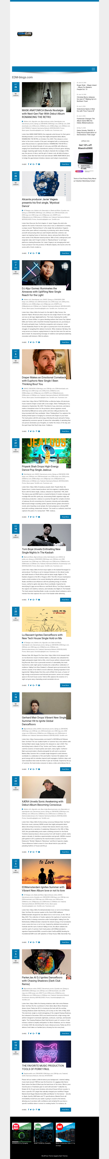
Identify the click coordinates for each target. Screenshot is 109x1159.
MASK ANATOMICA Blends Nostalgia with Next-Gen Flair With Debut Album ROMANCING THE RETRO (43, 114)
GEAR (23, 1076)
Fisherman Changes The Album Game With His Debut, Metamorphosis (86, 121)
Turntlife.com (48, 130)
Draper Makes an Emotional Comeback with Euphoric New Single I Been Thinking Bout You (44, 381)
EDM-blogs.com (53, 123)
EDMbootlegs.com (55, 126)
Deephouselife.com (29, 1073)
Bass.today (44, 809)
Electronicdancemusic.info (30, 649)
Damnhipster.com (59, 121)
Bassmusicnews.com (54, 809)
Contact (92, 181)
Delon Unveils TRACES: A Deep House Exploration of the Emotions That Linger (86, 133)
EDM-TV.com (43, 993)
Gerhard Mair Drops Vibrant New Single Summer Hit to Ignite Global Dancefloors (44, 721)
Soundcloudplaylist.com (37, 130)
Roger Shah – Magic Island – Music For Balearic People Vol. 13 (86, 87)
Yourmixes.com (57, 130)
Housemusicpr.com (64, 563)
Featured (34, 128)
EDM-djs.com (62, 123)
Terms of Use (78, 178)
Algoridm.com (36, 121)
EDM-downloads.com (61, 213)
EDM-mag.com (26, 215)
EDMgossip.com (47, 215)
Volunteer (79, 181)
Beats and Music (56, 210)
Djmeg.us (37, 123)
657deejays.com (29, 210)
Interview (41, 1076)
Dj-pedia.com (65, 210)
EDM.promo (36, 126)
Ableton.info (27, 121)
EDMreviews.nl (37, 217)
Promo (62, 128)
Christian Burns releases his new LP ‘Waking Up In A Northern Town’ (86, 99)
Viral (55, 1156)
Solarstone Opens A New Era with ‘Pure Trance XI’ (86, 110)
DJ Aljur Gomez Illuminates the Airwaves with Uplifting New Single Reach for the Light (41, 292)
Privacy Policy (87, 178)
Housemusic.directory (28, 997)
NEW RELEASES (55, 128)
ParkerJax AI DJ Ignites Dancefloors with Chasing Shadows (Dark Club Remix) (42, 981)
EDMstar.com (66, 126)
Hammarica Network (43, 128)
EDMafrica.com (44, 126)
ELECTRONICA (26, 128)
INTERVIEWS (48, 1076)
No (15, 94)
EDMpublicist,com (27, 217)
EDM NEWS (44, 123)
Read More (65, 164)
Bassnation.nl (46, 210)
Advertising (86, 181)
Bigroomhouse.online (47, 121)
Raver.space (25, 130)
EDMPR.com (56, 215)
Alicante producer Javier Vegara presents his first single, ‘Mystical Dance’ (40, 203)
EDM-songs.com (37, 215)
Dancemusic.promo (28, 123)
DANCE (45, 299)
